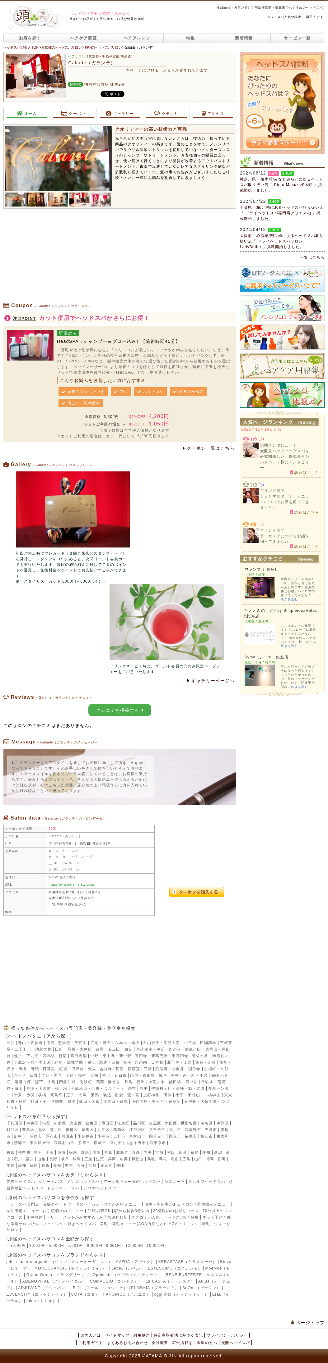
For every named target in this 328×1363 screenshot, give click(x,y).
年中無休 (34, 1217)
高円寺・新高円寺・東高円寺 (161, 1056)
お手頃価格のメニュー (63, 1211)
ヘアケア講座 (83, 38)
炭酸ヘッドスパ (21, 1181)
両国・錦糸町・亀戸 (148, 1075)
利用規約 (141, 1335)
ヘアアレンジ (137, 38)
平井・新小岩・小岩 (189, 1075)
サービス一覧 (297, 38)
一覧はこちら (312, 257)
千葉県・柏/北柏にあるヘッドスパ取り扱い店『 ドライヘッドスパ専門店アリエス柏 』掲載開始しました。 (282, 213)
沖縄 (120, 1165)
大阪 (97, 1152)
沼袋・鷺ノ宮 (127, 1095)
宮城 (159, 1152)
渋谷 (11, 1043)
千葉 (50, 1152)
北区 (42, 1130)
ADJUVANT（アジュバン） (43, 1288)
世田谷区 (189, 1123)
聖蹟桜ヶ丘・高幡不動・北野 (178, 1088)
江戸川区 (137, 1130)
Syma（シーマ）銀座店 (266, 657)
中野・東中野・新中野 (110, 1056)
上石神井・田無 (157, 1095)
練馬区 (88, 1130)
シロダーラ (174, 1181)
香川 (222, 1159)
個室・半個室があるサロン (169, 1204)
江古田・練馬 (115, 1101)
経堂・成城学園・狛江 (75, 1062)
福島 (195, 1152)
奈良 (123, 1159)
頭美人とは (314, 17)
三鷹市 (211, 1130)
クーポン (73, 113)
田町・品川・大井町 (73, 1049)
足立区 (103, 1130)
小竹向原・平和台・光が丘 (155, 1101)
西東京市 (158, 1143)
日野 (34, 1075)
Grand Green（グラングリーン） (57, 1275)
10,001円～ (157, 1245)
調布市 (52, 1136)
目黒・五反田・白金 (114, 1049)
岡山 (175, 1159)
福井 (30, 1159)
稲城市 (100, 1143)
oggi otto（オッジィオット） (181, 1294)
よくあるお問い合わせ (127, 1343)
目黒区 (155, 1123)
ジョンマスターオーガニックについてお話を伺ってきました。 (284, 502)
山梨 (41, 1159)
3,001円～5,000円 (46, 1245)
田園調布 (208, 1043)
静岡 (77, 1159)
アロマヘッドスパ (99, 1188)
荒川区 (56, 1130)
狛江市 (207, 1136)
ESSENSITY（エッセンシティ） (37, 1294)
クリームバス (51, 1181)
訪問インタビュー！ (278, 445)
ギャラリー (120, 113)
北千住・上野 (179, 1062)
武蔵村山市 (64, 1143)
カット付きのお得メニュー (116, 1204)
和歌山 (137, 1159)
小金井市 (85, 1136)
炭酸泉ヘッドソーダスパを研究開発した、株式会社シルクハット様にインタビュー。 (284, 459)
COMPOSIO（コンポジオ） (116, 1281)
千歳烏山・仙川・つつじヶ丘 (97, 1088)
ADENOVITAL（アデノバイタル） (54, 1281)
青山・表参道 (30, 1043)
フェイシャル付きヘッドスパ (69, 1224)
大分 (81, 1165)
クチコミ (166, 113)
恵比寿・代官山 (72, 1043)
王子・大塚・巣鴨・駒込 (88, 1095)
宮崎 (92, 1165)
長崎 (57, 1165)
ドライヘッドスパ (63, 1188)
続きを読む (289, 599)
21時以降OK (99, 1211)
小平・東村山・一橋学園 (198, 1095)
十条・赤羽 (24, 1095)
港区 (46, 1123)
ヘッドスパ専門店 (23, 1204)
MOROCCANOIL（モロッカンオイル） (71, 1268)
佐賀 (46, 1165)
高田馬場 (78, 1056)
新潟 (218, 1152)
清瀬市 (20, 1143)
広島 (186, 1159)
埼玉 (38, 1152)
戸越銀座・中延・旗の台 (158, 1049)
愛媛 (11, 1165)
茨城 (62, 1152)
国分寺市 (157, 1136)
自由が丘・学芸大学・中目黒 (170, 1043)
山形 (183, 1152)
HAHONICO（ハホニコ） (126, 1294)
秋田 (171, 1152)
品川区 (139, 1123)
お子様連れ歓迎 (113, 1217)
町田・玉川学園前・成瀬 (53, 1101)
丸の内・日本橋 (149, 1062)
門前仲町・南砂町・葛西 (81, 1082)
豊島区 (28, 1130)
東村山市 (137, 1136)
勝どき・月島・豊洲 (126, 1082)
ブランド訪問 (272, 490)
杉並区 (13, 1130)
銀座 (127, 1062)
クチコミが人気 (145, 1217)
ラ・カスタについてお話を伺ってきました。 (284, 539)
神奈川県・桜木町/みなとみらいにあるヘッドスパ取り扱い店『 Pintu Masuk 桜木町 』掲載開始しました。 (282, 185)
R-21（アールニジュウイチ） (100, 1288)
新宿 (63, 1056)
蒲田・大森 (89, 1101)
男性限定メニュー (213, 1204)
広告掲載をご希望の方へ (194, 1343)
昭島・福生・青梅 (82, 1075)
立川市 (175, 1130)
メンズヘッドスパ (83, 1181)
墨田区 (107, 1123)
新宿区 (60, 1123)
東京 (11, 1152)
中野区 (223, 1123)
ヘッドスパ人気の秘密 (284, 17)
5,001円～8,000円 (85, 1245)
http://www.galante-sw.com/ (71, 884)
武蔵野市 (193, 1130)
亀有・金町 (205, 1062)
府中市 (20, 1136)
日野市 (119, 1136)
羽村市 (116, 1143)
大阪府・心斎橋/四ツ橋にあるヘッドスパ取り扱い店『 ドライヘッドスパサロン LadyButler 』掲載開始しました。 (282, 241)
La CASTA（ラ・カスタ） (170, 1281)
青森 (136, 1152)
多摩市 (84, 1143)
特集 (190, 38)
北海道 (122, 1152)
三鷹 (148, 1069)
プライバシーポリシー (227, 1335)
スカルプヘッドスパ (206, 1181)
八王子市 (157, 1130)
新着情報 (244, 38)
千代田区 (15, 1123)
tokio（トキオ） (41, 1301)
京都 (108, 1152)
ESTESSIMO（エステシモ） (175, 1268)
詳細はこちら (304, 472)
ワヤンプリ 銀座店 (262, 569)
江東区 (123, 1123)
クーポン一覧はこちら (209, 448)
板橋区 (72, 1130)
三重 (88, 1159)
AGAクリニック (184, 1224)
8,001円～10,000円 (124, 1245)
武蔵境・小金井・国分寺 (177, 1069)
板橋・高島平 (50, 1095)
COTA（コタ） (85, 1294)
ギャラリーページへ (211, 680)
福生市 (191, 1136)
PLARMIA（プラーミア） (155, 1288)
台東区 (92, 1123)
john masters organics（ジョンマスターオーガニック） (60, 1262)
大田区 (171, 1123)
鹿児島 (106, 1165)
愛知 (206, 1152)
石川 (18, 1159)
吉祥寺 (106, 1069)
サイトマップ (117, 1335)
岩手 (148, 1152)
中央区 (32, 1123)
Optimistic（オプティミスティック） (127, 1275)
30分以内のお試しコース (176, 1211)
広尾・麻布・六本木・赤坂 (114, 1043)
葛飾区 (119, 1130)
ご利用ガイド (90, 1343)
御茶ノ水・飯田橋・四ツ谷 (173, 1082)
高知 (22, 1165)
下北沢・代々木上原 (32, 1062)
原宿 (50, 1043)
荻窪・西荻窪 (127, 1069)
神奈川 (24, 1152)
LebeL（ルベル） (127, 1268)
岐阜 (65, 1159)
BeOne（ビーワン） (201, 1288)
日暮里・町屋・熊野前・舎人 (69, 1069)
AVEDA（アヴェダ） (135, 1262)
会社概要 (160, 1343)
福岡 (34, 1165)
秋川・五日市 (114, 1075)
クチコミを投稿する (119, 710)
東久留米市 (40, 1143)
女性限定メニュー (23, 1211)
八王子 (20, 1075)
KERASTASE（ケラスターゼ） (187, 1262)
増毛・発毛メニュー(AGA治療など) (132, 1224)
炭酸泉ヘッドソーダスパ (65, 1204)
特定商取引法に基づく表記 (178, 1335)
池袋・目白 (109, 1062)
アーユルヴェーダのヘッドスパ (132, 1181)
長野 (53, 1159)
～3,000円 (16, 1245)
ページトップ (308, 1322)
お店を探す (30, 38)
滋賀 (100, 1159)
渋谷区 (207, 1123)
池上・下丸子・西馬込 (34, 1056)
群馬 (85, 1152)
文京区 (76, 1123)
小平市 (103, 1136)
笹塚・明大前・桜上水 (47, 1088)
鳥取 (151, 1159)
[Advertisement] (120, 258)
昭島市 (36, 1136)
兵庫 (112, 1159)
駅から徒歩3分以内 (131, 1211)
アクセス (213, 113)
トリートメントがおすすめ (71, 1217)
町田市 (68, 1136)
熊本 (69, 1165)
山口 (198, 1159)
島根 (163, 1159)
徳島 (210, 1159)
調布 (132, 1088)
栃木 (73, 1152)
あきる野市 (135, 1143)
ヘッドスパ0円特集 (181, 1217)
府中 (144, 1088)
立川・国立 (52, 1075)
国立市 (175, 1136)
